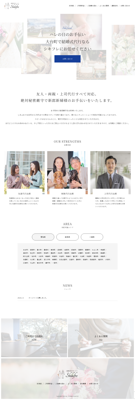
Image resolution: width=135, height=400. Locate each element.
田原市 (66, 250)
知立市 (32, 253)
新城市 (73, 250)
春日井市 (40, 263)
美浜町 (87, 253)
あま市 (25, 250)
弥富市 (89, 256)
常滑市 (54, 256)
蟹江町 (75, 256)
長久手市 (47, 259)
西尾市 (39, 253)
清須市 (32, 250)
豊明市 (78, 259)
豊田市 (53, 253)
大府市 (40, 256)
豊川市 (39, 250)
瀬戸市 (47, 263)
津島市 (102, 256)
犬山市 (32, 263)
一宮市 (54, 263)
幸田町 (102, 250)
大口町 (32, 259)
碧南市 (66, 253)
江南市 (25, 263)
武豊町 (80, 253)
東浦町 (102, 253)
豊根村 (46, 250)
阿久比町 (26, 256)
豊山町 (39, 259)
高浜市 (25, 253)
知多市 (34, 256)
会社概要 (83, 383)
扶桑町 (25, 259)
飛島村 (68, 256)
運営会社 (115, 7)
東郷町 (54, 259)
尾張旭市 (93, 259)
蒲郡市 (80, 250)
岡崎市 (73, 253)
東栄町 (53, 250)
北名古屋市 (63, 259)
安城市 (46, 253)
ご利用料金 (81, 7)
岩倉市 (85, 259)
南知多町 (95, 253)
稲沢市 (100, 259)
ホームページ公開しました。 (39, 298)
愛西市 (96, 256)
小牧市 (107, 259)
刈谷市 (60, 253)
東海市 (47, 256)
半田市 (61, 256)
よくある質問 (104, 7)
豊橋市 (87, 250)
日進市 (71, 259)
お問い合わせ (125, 7)
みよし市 (95, 250)
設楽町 (60, 250)
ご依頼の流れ (92, 7)
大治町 (82, 256)
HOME (71, 7)
